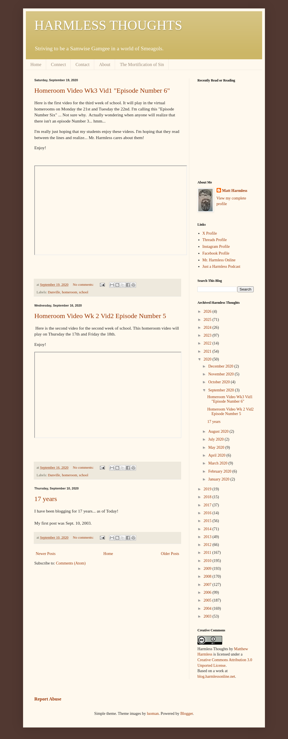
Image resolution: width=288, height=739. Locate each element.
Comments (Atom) (71, 563)
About (104, 64)
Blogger (186, 713)
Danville (54, 292)
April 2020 (217, 455)
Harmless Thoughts (212, 649)
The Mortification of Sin (142, 64)
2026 (208, 311)
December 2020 (221, 366)
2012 (208, 545)
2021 (208, 351)
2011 (208, 552)
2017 (208, 505)
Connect (58, 64)
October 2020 (219, 382)
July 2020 (216, 439)
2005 (208, 600)
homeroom (69, 292)
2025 (208, 320)
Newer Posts (45, 554)
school (83, 292)
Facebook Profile (216, 253)
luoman (153, 713)
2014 (208, 529)
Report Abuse (47, 699)
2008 (208, 576)
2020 (208, 359)
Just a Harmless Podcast (221, 266)
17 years (45, 498)
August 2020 (218, 431)
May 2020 (216, 447)
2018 (208, 497)
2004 (208, 608)
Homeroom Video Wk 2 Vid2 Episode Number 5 (100, 315)
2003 (208, 616)
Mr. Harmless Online (219, 260)
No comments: (83, 285)
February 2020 (220, 471)
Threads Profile (214, 240)
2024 (208, 327)
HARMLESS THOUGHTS (108, 25)
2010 (208, 561)
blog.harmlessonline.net (216, 676)
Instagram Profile (216, 246)
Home (35, 64)
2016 (208, 513)
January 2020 (219, 479)
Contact (82, 64)
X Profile (209, 233)
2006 (208, 592)
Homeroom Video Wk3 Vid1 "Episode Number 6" (102, 90)
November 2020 (221, 374)
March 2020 (218, 463)
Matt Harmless (235, 191)
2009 (208, 568)
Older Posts (170, 554)
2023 (208, 335)
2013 (208, 537)
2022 (208, 343)
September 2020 (221, 390)
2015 (208, 521)
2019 (208, 489)
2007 (208, 584)
